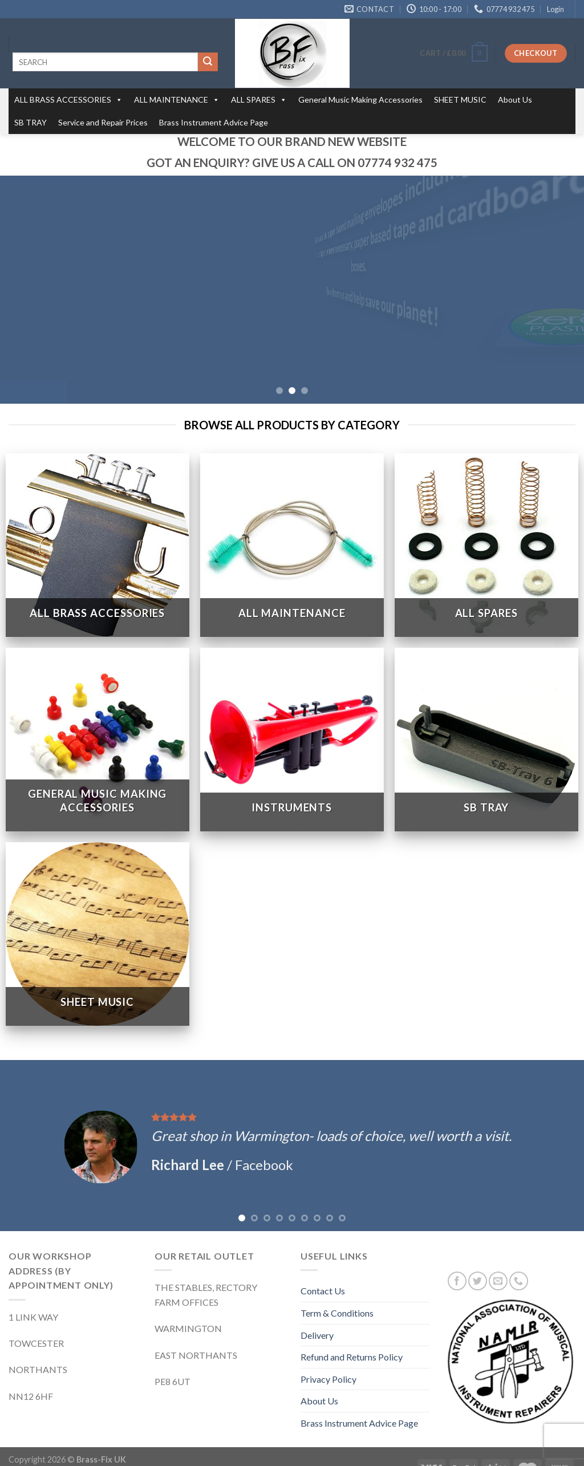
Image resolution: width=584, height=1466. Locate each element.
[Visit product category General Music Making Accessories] (97, 716)
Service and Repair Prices (103, 122)
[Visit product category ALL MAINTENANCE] (292, 522)
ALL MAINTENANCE (177, 99)
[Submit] (207, 62)
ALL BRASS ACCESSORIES (68, 99)
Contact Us (323, 1267)
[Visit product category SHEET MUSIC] (97, 910)
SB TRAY (30, 122)
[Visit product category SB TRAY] (486, 716)
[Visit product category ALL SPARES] (486, 522)
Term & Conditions (337, 1289)
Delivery (317, 1311)
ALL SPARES (259, 99)
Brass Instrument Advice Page (213, 122)
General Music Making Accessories (360, 99)
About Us (515, 99)
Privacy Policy (328, 1355)
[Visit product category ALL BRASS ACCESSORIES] (97, 522)
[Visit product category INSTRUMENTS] (292, 716)
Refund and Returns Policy (352, 1332)
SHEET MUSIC (460, 99)
